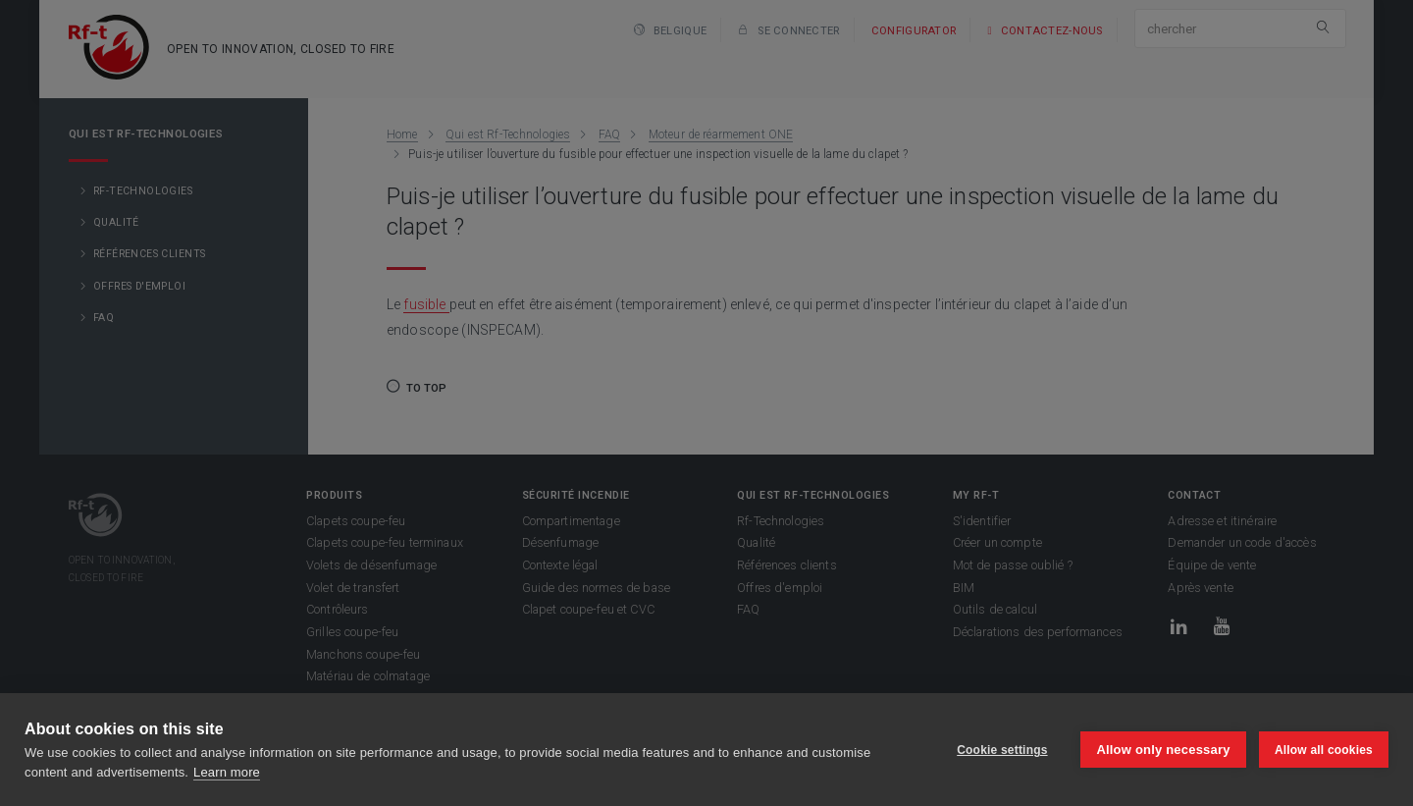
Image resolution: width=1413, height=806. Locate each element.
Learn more (226, 772)
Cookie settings (1001, 750)
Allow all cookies (1324, 750)
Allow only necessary (1163, 749)
